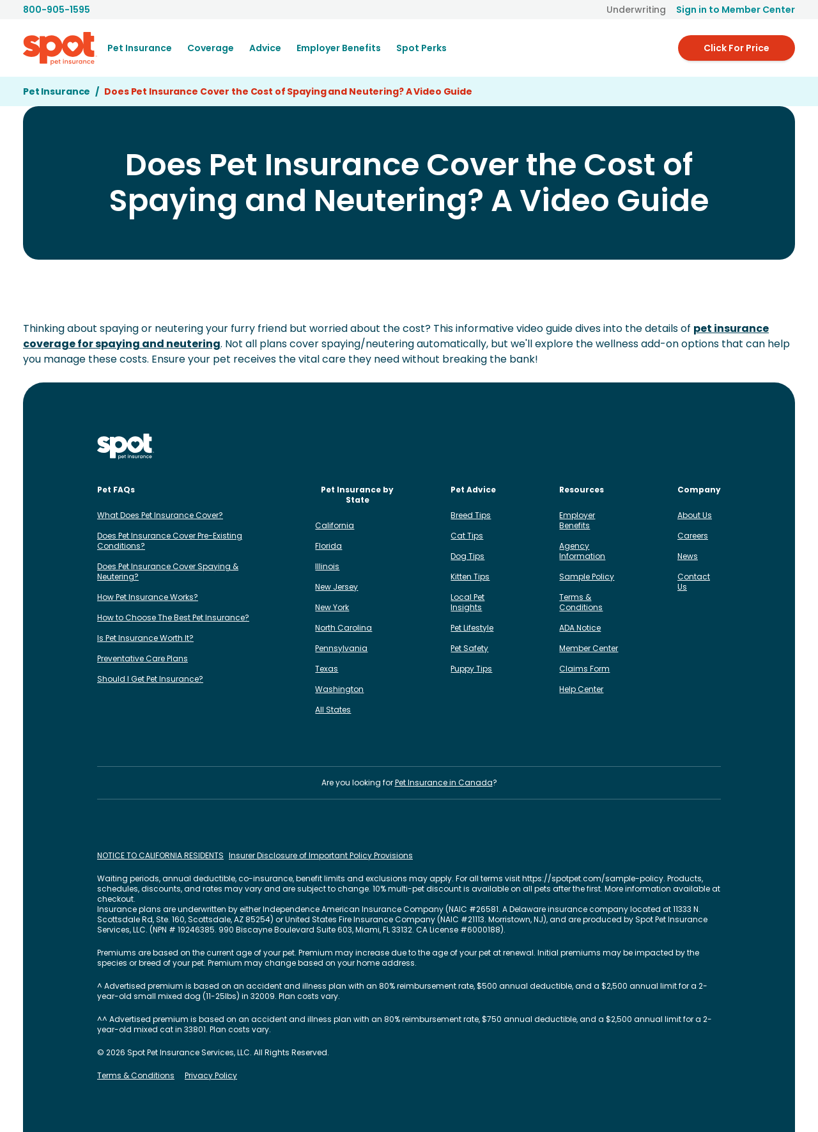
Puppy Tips (471, 668)
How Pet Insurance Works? (147, 597)
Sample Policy (586, 576)
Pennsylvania (341, 648)
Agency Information (582, 551)
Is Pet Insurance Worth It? (145, 638)
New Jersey (336, 586)
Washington (339, 689)
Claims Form (584, 668)
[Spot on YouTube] (713, 446)
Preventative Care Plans (142, 658)
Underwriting (636, 9)
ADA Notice (580, 627)
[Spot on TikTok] (652, 446)
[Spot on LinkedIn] (631, 446)
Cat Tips (467, 535)
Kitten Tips (470, 576)
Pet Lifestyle (472, 627)
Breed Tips (471, 515)
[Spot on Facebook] (611, 446)
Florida (328, 545)
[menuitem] (140, 48)
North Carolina (343, 627)
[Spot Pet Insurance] (125, 447)
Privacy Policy (211, 1076)
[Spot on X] (672, 446)
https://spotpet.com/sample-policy (592, 878)
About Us (694, 515)
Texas (326, 668)
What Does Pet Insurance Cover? (160, 515)
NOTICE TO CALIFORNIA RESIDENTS (160, 856)
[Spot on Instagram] (590, 446)
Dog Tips (467, 556)
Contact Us (693, 581)
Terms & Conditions (581, 602)
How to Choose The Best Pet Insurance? (173, 617)
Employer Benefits (577, 520)
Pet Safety (469, 648)
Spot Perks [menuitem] (421, 48)
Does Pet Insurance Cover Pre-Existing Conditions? (169, 540)
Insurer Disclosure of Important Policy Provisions (321, 856)
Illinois (327, 566)
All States (333, 709)
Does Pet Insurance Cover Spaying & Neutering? (167, 571)
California (334, 525)
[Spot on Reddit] (692, 446)
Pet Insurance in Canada (444, 782)
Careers (692, 535)
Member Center (588, 648)
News (687, 556)
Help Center (581, 689)
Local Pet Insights (467, 602)
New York (332, 607)
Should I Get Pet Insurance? (150, 678)
